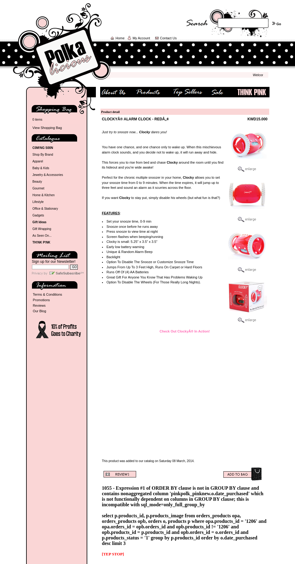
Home (120, 38)
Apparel (38, 161)
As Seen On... (42, 235)
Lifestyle (38, 202)
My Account (141, 38)
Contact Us (168, 38)
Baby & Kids (41, 168)
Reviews (39, 305)
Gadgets (38, 215)
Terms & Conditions (47, 294)
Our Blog (39, 311)
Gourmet (39, 188)
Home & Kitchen (44, 195)
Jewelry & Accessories (48, 175)
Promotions (41, 300)
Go (278, 24)
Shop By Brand (43, 154)
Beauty (37, 181)
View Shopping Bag (47, 128)
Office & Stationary (45, 208)
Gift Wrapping (42, 229)
